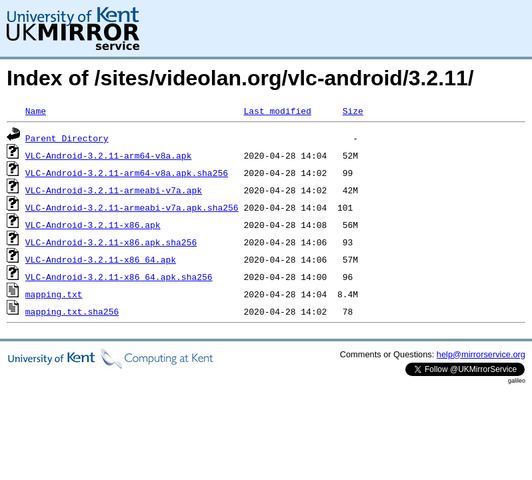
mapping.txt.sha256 (72, 311)
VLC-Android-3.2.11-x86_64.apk (100, 259)
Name (35, 111)
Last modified (277, 111)
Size (353, 111)
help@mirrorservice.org (481, 354)
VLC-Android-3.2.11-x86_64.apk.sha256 (119, 277)
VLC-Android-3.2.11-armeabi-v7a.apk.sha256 (132, 207)
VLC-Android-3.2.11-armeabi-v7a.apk (113, 190)
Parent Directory (67, 138)
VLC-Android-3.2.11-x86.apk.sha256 (111, 242)
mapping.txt (54, 294)
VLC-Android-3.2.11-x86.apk (93, 225)
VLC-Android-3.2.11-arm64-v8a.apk (108, 155)
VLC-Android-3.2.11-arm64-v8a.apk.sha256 (126, 173)
